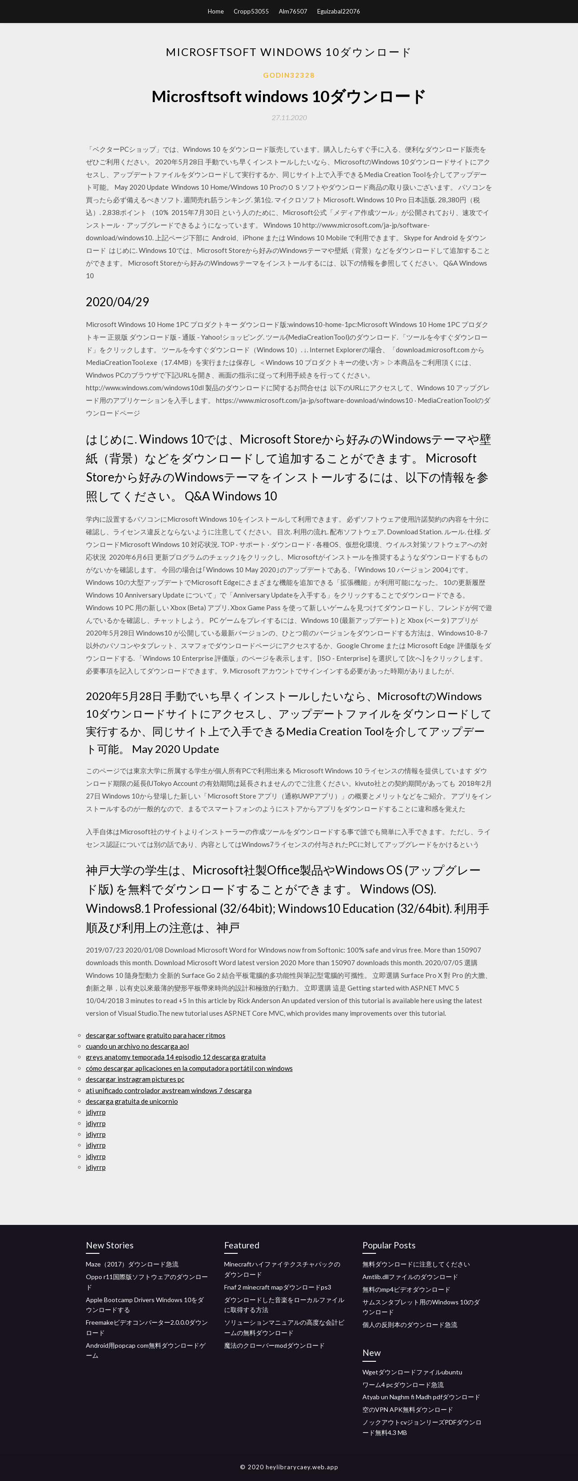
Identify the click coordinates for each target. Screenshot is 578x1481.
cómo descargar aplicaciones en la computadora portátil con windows (189, 1068)
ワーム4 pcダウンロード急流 (403, 1384)
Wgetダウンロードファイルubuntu (412, 1372)
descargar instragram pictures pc (135, 1079)
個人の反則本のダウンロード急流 (409, 1324)
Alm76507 (293, 11)
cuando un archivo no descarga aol (137, 1046)
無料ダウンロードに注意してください (416, 1264)
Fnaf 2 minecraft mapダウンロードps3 (277, 1287)
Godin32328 (289, 75)
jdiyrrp (96, 1112)
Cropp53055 (251, 11)
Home (216, 11)
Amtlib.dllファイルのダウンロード (410, 1276)
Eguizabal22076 (338, 11)
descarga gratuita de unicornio (132, 1101)
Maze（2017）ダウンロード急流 (132, 1264)
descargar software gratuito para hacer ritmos (156, 1035)
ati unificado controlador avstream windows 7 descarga (169, 1090)
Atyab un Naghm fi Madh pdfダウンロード (421, 1397)
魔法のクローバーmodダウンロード (274, 1345)
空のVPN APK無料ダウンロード (407, 1409)
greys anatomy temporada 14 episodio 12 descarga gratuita (176, 1057)
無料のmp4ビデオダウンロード (406, 1289)
